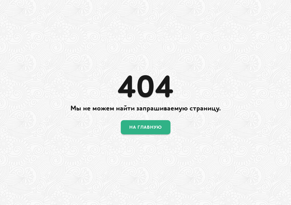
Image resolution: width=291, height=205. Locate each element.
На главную (145, 127)
